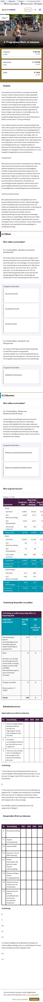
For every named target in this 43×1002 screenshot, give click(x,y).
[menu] (40, 10)
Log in (28, 10)
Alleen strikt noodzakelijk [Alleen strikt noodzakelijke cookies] (20, 999)
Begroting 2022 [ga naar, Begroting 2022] (12, 1)
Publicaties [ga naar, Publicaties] (3, 1)
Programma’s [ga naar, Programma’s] (21, 1)
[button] (21, 295)
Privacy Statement (32, 995)
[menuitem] (11, 3)
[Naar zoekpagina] (35, 9)
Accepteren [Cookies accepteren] (34, 999)
